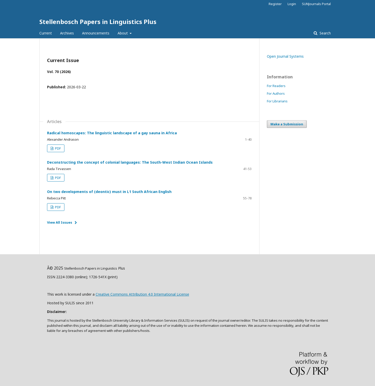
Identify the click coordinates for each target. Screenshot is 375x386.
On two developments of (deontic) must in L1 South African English (109, 191)
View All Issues (59, 222)
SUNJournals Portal (316, 4)
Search (325, 33)
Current (45, 33)
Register (275, 4)
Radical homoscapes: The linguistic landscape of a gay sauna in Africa (112, 132)
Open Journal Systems (285, 56)
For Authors (276, 93)
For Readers (276, 85)
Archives (67, 33)
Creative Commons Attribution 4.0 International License (142, 294)
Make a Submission (286, 124)
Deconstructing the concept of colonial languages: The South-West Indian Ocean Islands (130, 162)
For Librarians (277, 101)
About (123, 33)
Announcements (95, 33)
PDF (57, 148)
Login (292, 4)
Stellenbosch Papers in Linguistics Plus (97, 21)
